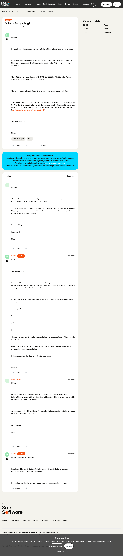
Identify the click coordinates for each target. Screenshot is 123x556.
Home (3, 11)
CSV (29, 139)
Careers (36, 520)
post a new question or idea (55, 163)
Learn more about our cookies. (100, 541)
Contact (45, 520)
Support (75, 4)
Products (15, 520)
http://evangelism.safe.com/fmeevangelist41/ (28, 110)
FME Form (19, 11)
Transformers (30, 11)
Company (5, 520)
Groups (67, 4)
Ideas (39, 4)
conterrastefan (16, 184)
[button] (106, 4)
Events (60, 4)
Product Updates (49, 4)
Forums (10, 11)
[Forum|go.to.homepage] (5, 4)
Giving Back (26, 520)
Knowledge (85, 4)
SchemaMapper (18, 139)
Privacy (66, 520)
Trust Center (55, 520)
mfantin (13, 34)
